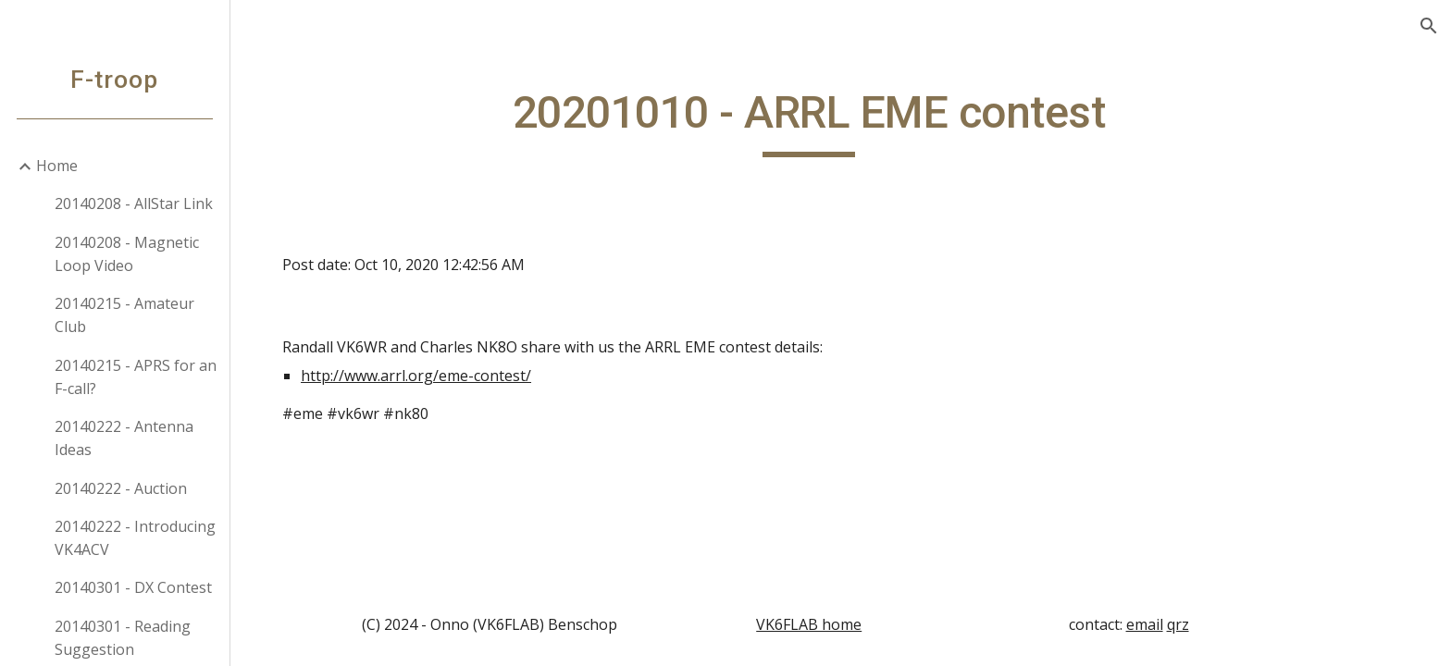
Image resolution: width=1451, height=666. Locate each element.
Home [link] (58, 165)
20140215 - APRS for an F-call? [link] (136, 377)
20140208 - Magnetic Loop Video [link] (128, 254)
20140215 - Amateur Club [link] (125, 315)
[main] (841, 121)
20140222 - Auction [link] (122, 488)
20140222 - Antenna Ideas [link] (125, 438)
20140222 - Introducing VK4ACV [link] (136, 538)
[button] (1429, 26)
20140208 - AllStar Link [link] (135, 203)
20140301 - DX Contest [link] (134, 587)
